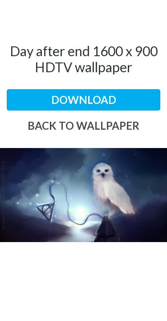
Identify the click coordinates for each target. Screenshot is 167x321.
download (83, 99)
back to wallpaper (83, 125)
